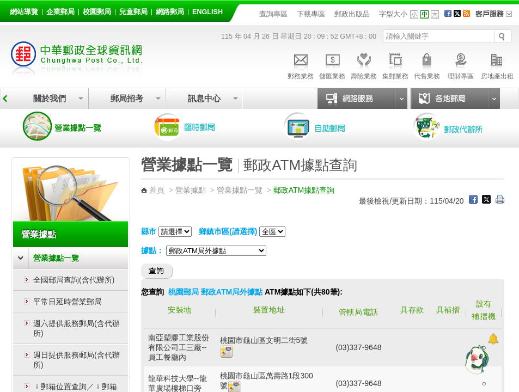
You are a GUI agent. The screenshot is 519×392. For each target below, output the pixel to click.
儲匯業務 (332, 65)
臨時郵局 (200, 126)
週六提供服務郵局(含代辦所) (76, 328)
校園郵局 (97, 12)
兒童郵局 (133, 12)
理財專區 (460, 65)
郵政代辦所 (460, 126)
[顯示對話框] (493, 339)
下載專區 (311, 14)
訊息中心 (204, 98)
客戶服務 (497, 17)
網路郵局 (170, 12)
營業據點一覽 (70, 126)
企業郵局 (60, 12)
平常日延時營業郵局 (67, 301)
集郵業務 (395, 65)
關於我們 (49, 98)
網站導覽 (24, 12)
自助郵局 (330, 126)
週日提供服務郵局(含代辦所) (76, 360)
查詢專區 (273, 14)
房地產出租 (497, 65)
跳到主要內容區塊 (5, 5)
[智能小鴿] (475, 359)
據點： (152, 250)
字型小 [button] (414, 14)
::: (11, 10)
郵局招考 (127, 98)
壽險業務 (364, 65)
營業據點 (38, 234)
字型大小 (393, 14)
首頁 (156, 190)
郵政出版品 (352, 14)
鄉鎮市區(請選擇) (228, 231)
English (207, 12)
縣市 (148, 231)
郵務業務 (301, 65)
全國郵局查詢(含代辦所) (73, 279)
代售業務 (427, 65)
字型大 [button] (435, 14)
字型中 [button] (424, 14)
